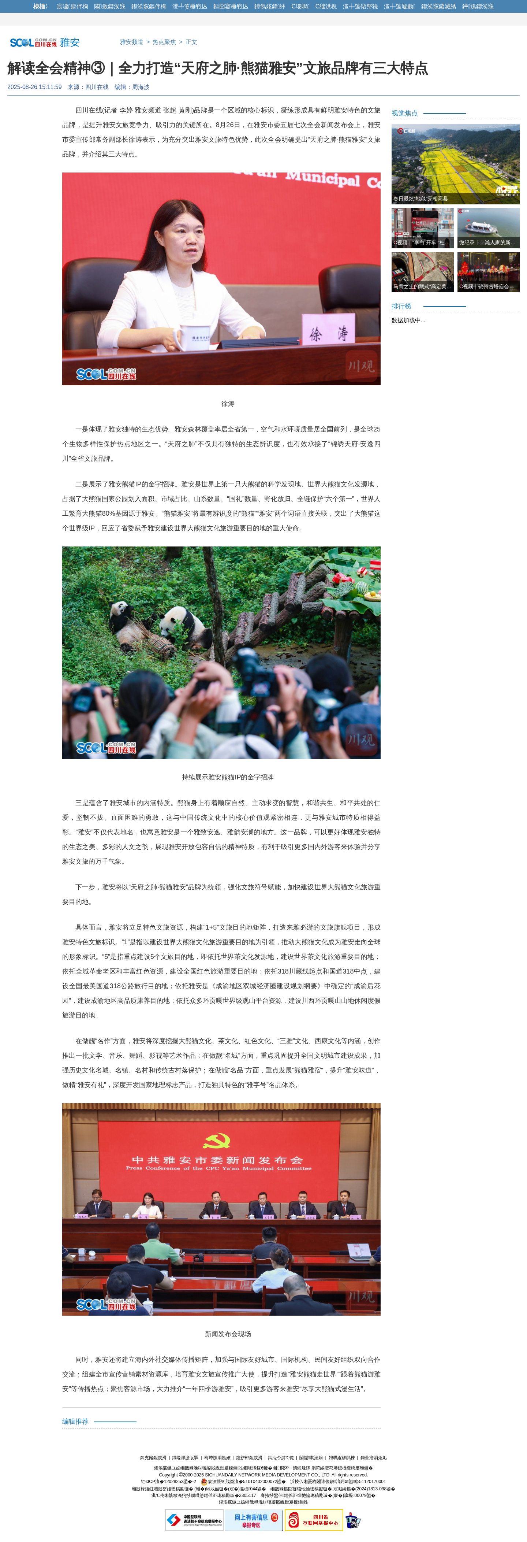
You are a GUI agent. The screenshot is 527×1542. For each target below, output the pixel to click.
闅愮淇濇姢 (311, 1457)
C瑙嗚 (300, 6)
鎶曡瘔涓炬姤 (373, 1457)
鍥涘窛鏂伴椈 (149, 6)
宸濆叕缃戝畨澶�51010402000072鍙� (243, 1481)
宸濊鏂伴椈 (72, 6)
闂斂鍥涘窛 (110, 6)
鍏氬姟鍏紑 (270, 6)
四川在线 (97, 87)
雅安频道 (131, 42)
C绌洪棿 (326, 6)
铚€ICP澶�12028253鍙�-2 (168, 1481)
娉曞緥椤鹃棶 (342, 1457)
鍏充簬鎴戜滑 (153, 1457)
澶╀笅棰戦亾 (190, 6)
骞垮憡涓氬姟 (217, 1457)
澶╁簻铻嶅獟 (360, 6)
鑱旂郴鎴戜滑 (249, 1457)
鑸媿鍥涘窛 (478, 6)
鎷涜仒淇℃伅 (281, 1457)
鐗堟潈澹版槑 (185, 1457)
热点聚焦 (164, 42)
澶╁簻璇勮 (399, 6)
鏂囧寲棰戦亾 (230, 6)
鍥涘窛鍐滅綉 (438, 6)
